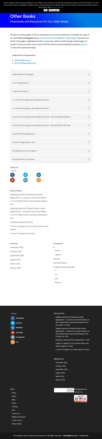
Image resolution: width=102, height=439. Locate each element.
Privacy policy (54, 10)
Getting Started (60, 261)
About (14, 396)
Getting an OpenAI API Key (21, 220)
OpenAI (58, 253)
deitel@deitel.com (80, 389)
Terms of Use (17, 420)
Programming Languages (64, 265)
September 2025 (17, 253)
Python (58, 280)
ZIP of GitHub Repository (25, 61)
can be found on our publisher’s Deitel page (57, 36)
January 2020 (15, 266)
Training (15, 406)
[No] (99, 6)
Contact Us (16, 413)
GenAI (57, 248)
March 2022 (15, 262)
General (56, 257)
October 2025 (16, 249)
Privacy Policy (17, 424)
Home (14, 393)
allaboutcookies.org (57, 7)
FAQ (13, 410)
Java (56, 276)
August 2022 (15, 258)
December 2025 (16, 245)
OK (46, 10)
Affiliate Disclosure (18, 417)
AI (54, 245)
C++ (56, 272)
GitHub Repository (22, 58)
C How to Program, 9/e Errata (22, 232)
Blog (13, 400)
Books (14, 403)
